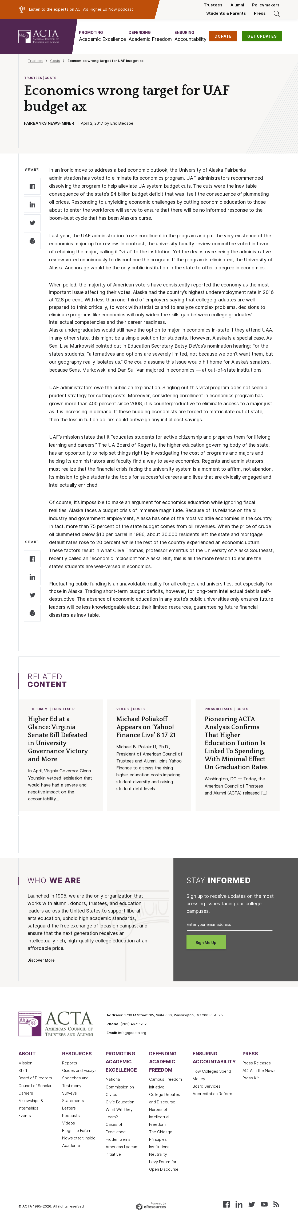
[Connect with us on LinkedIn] (239, 1204)
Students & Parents (226, 13)
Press (260, 13)
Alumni (237, 5)
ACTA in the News (259, 1071)
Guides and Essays (79, 1071)
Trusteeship (63, 709)
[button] (102, 36)
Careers (25, 1093)
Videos (123, 709)
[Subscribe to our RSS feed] (276, 1204)
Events (24, 1116)
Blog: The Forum (76, 1131)
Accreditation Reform (212, 1094)
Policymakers (266, 5)
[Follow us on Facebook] (226, 1204)
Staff (22, 1071)
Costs (55, 60)
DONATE (223, 36)
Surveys (69, 1093)
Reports (69, 1063)
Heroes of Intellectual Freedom (159, 1117)
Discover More (41, 961)
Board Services (207, 1086)
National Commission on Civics (120, 1087)
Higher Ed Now (103, 9)
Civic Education (120, 1102)
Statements (73, 1101)
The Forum (38, 709)
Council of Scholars (36, 1086)
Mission (25, 1063)
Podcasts (71, 1116)
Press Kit (251, 1078)
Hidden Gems (118, 1140)
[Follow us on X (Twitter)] (251, 1204)
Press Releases (218, 709)
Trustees (213, 5)
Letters (69, 1108)
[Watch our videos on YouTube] (264, 1204)
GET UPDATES (262, 36)
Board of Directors (35, 1078)
